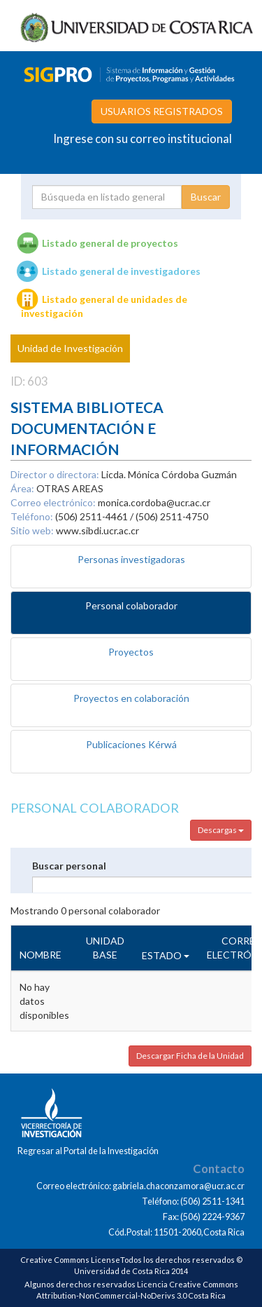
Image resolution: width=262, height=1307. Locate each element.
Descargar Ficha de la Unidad (190, 1055)
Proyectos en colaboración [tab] (131, 698)
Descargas (221, 830)
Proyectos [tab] (131, 652)
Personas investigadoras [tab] (131, 559)
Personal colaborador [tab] (131, 605)
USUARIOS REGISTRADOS (162, 111)
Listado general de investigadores (121, 271)
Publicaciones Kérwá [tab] (131, 744)
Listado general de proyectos (110, 243)
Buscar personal (69, 866)
